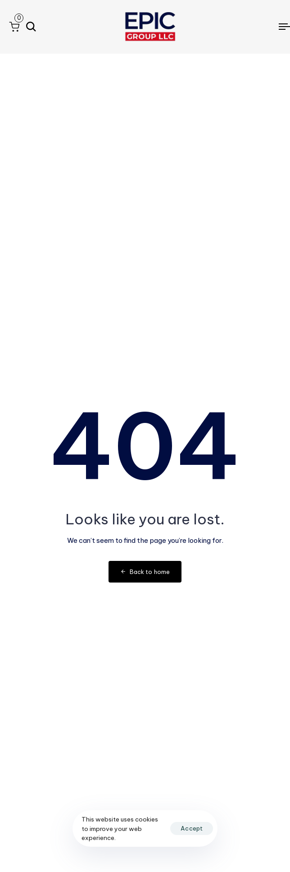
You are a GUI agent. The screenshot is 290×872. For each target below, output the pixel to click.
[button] (14, 27)
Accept (192, 828)
